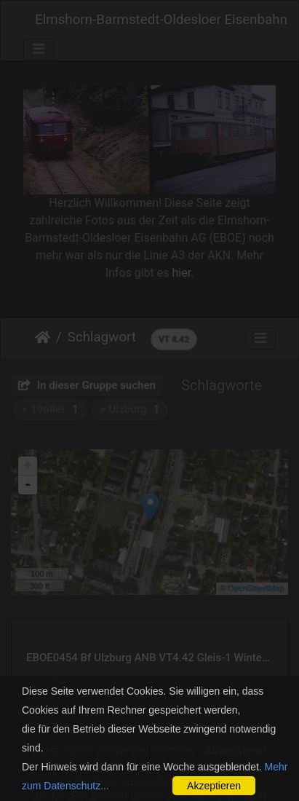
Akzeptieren (214, 786)
